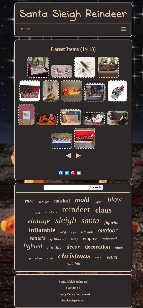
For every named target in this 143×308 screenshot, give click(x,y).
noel (37, 212)
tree (98, 258)
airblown (87, 232)
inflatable (42, 230)
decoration (97, 247)
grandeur (58, 238)
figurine (111, 222)
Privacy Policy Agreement (73, 294)
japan (98, 201)
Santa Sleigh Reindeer (73, 281)
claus (103, 210)
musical (62, 200)
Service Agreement (73, 300)
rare (29, 200)
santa (90, 220)
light (73, 232)
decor (73, 247)
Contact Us (73, 288)
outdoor (108, 230)
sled (50, 258)
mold (82, 199)
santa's (37, 238)
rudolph (73, 263)
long (63, 232)
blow (115, 199)
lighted (32, 246)
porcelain (35, 258)
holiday (54, 247)
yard (111, 257)
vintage (38, 220)
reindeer (76, 209)
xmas (119, 248)
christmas (74, 255)
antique (44, 202)
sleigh (65, 220)
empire (90, 238)
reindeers (51, 212)
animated (109, 239)
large (74, 239)
